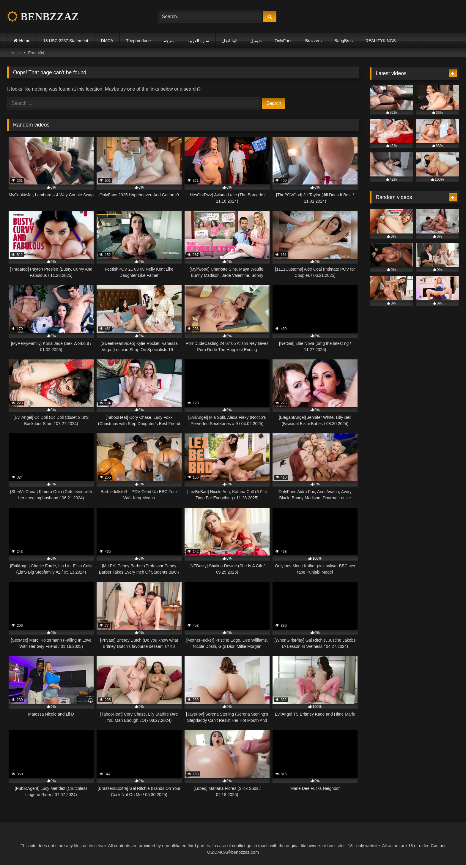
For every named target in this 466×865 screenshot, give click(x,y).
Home (24, 40)
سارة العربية (198, 40)
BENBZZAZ (43, 17)
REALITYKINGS (381, 40)
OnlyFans (283, 40)
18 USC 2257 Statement (65, 40)
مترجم (169, 40)
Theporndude (138, 40)
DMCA (107, 40)
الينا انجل (229, 40)
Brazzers (313, 40)
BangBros (343, 40)
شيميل (256, 40)
